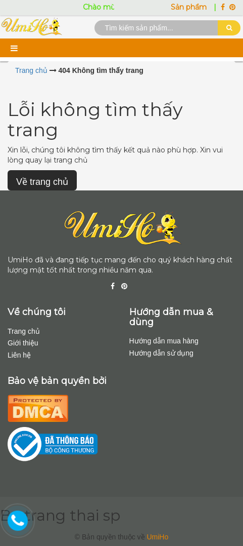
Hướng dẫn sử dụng (161, 353)
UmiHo (157, 537)
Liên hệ (19, 355)
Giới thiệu (23, 343)
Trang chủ (24, 331)
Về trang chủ (42, 182)
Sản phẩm (190, 7)
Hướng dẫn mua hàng (164, 341)
